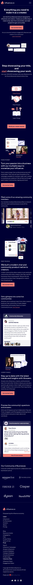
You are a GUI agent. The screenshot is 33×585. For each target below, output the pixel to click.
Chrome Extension (8, 555)
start (4, 71)
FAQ (4, 537)
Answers (5, 523)
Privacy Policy (7, 539)
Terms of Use (6, 541)
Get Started (16, 307)
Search (5, 545)
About (5, 525)
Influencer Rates (8, 561)
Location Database (8, 551)
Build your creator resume (16, 126)
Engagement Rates (8, 563)
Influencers (6, 519)
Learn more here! (16, 36)
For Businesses (7, 521)
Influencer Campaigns (9, 547)
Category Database (8, 553)
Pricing (5, 527)
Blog (4, 531)
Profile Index (6, 557)
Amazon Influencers (8, 549)
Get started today (16, 27)
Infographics (6, 535)
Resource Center (8, 533)
